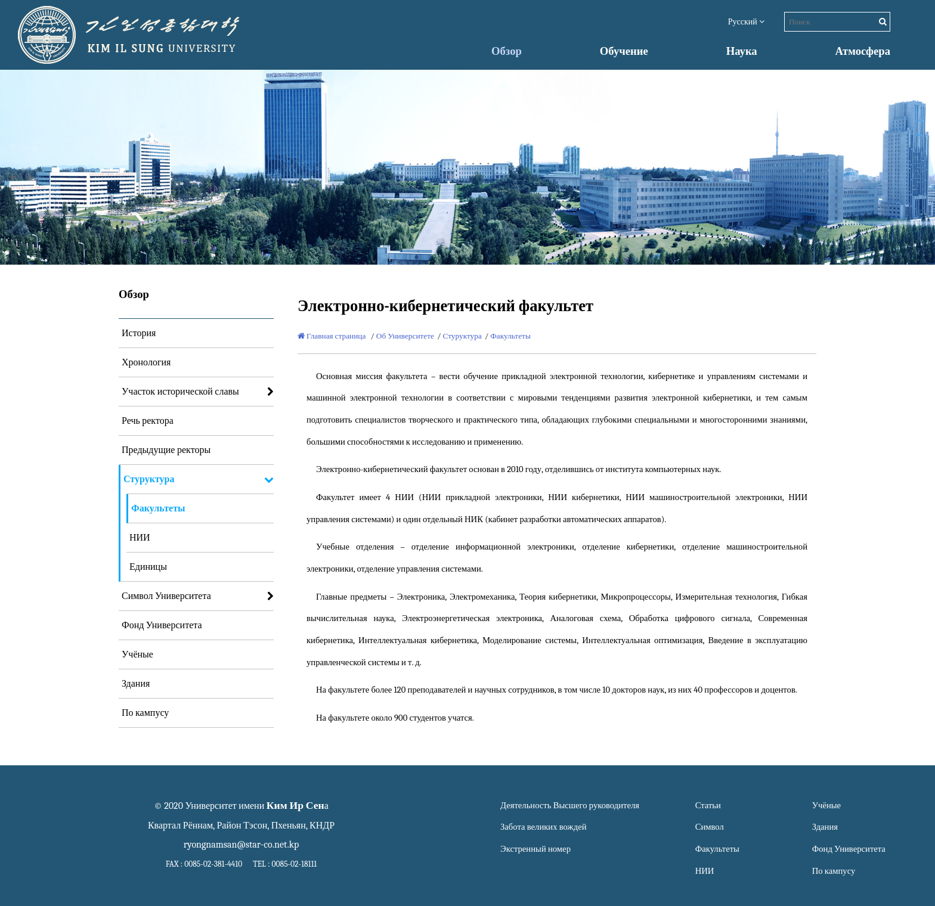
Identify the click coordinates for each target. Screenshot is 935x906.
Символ (709, 827)
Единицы (148, 566)
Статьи (708, 805)
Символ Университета (166, 596)
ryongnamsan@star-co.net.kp (241, 844)
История (139, 333)
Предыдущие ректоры (166, 450)
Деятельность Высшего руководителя (569, 805)
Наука (741, 51)
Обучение (624, 51)
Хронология (146, 362)
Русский (746, 22)
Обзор (506, 51)
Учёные (137, 654)
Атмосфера (862, 51)
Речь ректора (148, 420)
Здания (136, 683)
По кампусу (145, 713)
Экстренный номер (535, 849)
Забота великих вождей (543, 827)
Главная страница (332, 335)
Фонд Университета (162, 625)
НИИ (139, 537)
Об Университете (405, 335)
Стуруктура (148, 479)
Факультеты (158, 508)
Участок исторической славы (180, 391)
